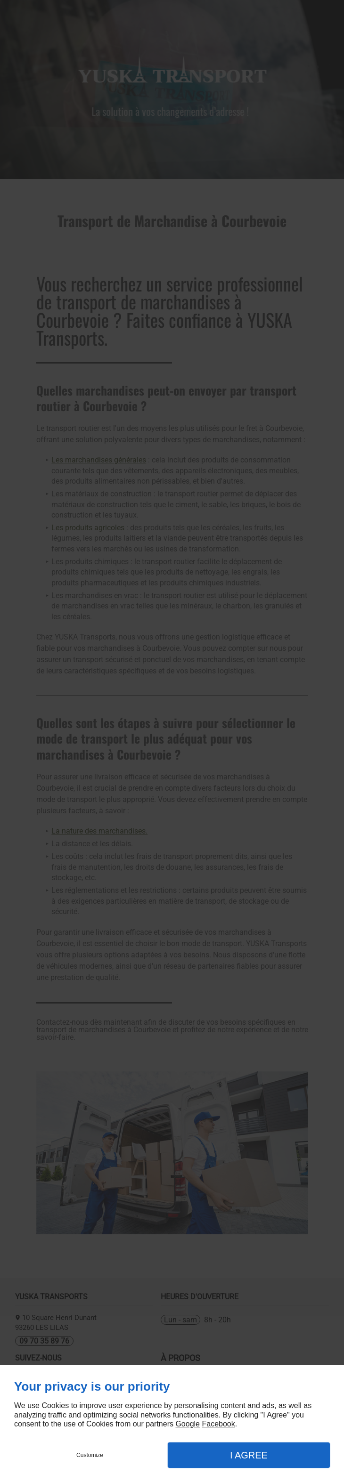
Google (187, 1424)
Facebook (218, 1424)
